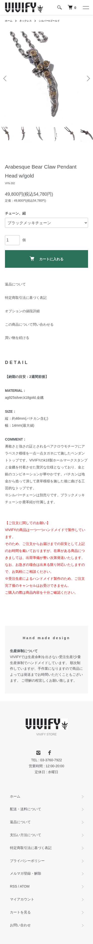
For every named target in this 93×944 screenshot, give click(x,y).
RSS (13, 886)
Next (87, 78)
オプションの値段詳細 (22, 311)
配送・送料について (25, 809)
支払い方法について (25, 835)
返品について (15, 284)
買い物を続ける (17, 338)
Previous (5, 78)
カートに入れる (46, 258)
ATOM (25, 886)
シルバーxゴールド (49, 20)
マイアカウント (22, 899)
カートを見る (20, 912)
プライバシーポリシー (27, 861)
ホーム (8, 20)
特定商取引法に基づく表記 (26, 298)
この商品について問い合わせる (29, 324)
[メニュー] (85, 7)
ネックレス (25, 20)
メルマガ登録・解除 (25, 873)
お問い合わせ (20, 925)
